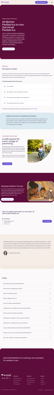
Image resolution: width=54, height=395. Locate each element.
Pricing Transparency (30, 382)
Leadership (43, 382)
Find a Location (16, 382)
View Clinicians (47, 221)
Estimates (29, 384)
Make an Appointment (41, 2)
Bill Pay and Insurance (31, 380)
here (29, 122)
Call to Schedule (7, 163)
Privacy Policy (40, 389)
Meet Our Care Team (17, 380)
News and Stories (16, 384)
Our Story (42, 378)
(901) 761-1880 (33, 108)
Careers (42, 380)
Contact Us (43, 384)
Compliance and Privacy (48, 389)
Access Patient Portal (31, 378)
